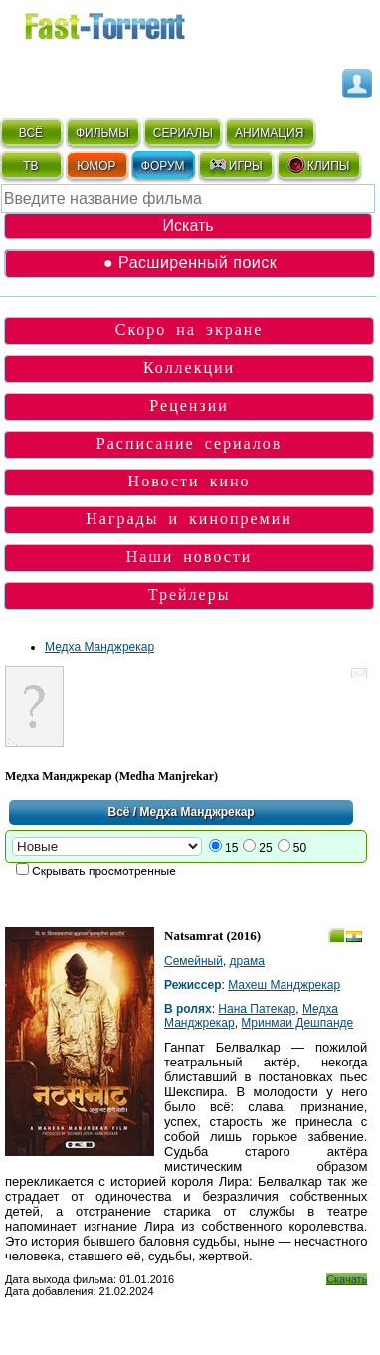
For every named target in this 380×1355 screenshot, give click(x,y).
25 (265, 848)
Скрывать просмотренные (104, 871)
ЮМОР (96, 166)
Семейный (193, 961)
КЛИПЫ (318, 165)
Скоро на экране (189, 329)
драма (247, 961)
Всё (118, 812)
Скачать (346, 1279)
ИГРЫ (235, 165)
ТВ (30, 166)
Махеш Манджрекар (284, 985)
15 (231, 848)
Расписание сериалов (189, 443)
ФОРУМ (163, 166)
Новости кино (189, 481)
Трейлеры (189, 594)
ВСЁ (31, 133)
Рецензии (188, 405)
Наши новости (189, 556)
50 (299, 848)
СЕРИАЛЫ (183, 133)
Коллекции (189, 367)
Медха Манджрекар (99, 647)
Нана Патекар (256, 1009)
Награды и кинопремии (189, 518)
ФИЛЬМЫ (102, 133)
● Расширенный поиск (190, 262)
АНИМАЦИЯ (269, 133)
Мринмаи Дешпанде (297, 1023)
